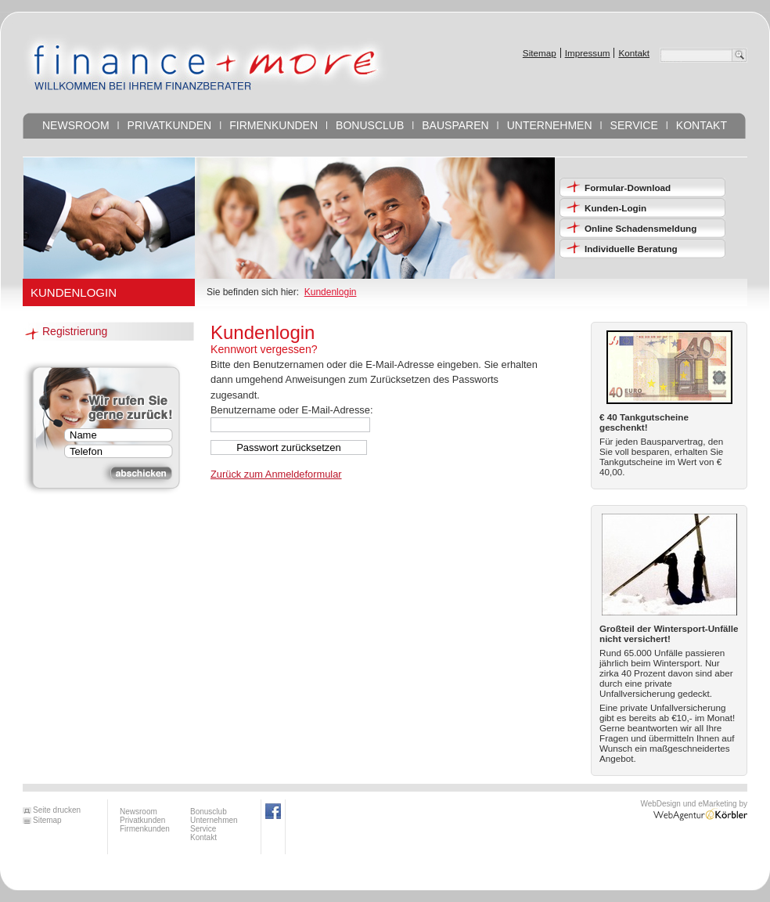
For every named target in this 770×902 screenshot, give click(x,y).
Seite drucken (57, 810)
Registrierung (74, 331)
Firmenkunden (273, 125)
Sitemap (539, 53)
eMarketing (716, 803)
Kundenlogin (330, 292)
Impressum (587, 53)
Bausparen (455, 125)
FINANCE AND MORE (206, 62)
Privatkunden (170, 125)
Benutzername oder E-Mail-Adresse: (291, 410)
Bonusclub (370, 125)
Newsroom (76, 125)
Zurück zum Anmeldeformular (276, 474)
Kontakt (633, 53)
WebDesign (660, 803)
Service (634, 125)
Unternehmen (549, 125)
